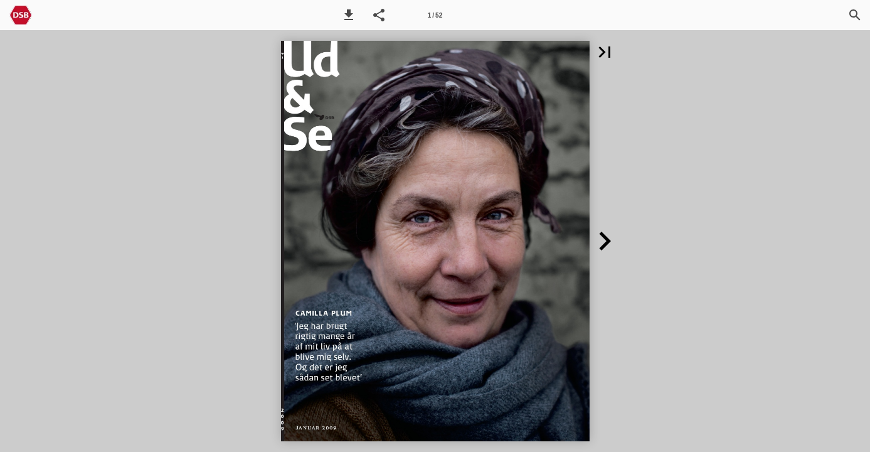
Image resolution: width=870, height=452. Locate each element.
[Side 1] (435, 15)
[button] (349, 15)
